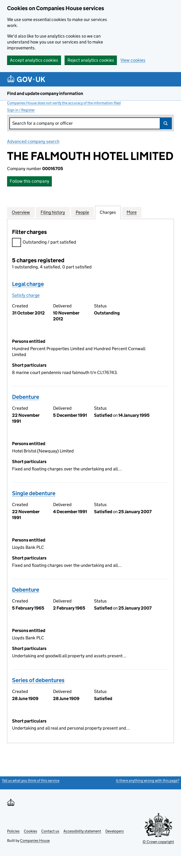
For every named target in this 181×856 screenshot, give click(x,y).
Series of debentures (38, 680)
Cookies (30, 831)
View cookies (132, 60)
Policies (13, 831)
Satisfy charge (26, 295)
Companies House (35, 840)
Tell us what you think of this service (30, 780)
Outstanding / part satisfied (44, 242)
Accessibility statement (82, 831)
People (82, 212)
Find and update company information (45, 93)
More (132, 212)
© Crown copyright (158, 841)
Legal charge (28, 283)
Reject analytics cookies (90, 60)
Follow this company (29, 181)
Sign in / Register (21, 110)
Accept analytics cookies (34, 60)
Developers (114, 831)
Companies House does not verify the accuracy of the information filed (64, 103)
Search (166, 123)
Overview (21, 212)
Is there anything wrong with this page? (147, 780)
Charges (108, 212)
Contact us (50, 831)
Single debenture (33, 493)
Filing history (53, 212)
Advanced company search (33, 141)
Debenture (25, 396)
